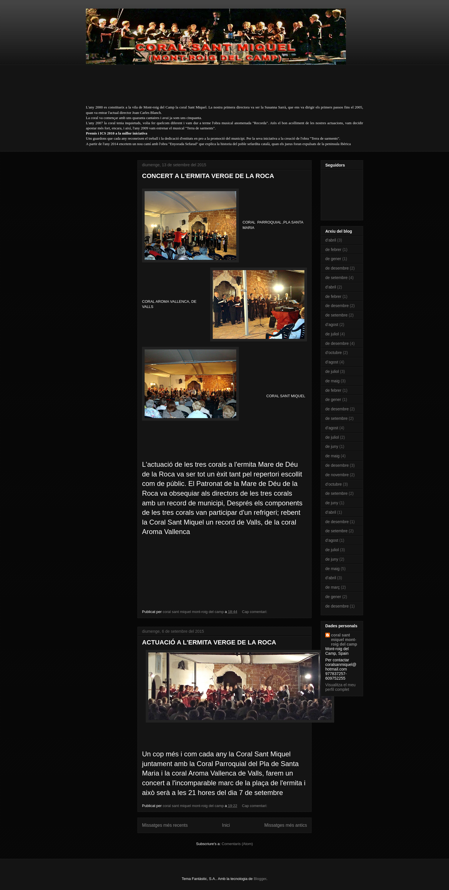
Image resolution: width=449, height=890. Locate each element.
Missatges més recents (165, 825)
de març (332, 587)
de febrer (333, 249)
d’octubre (333, 352)
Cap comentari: (255, 612)
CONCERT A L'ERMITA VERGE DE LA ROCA (208, 175)
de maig (332, 381)
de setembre (336, 277)
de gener (333, 258)
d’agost (331, 324)
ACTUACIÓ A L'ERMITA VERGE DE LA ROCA (209, 642)
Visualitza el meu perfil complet (340, 687)
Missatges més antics (285, 825)
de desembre (337, 268)
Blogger (260, 879)
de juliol (332, 334)
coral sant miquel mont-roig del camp (344, 639)
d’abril (330, 240)
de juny (331, 446)
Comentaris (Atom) (237, 844)
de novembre (337, 474)
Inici (226, 825)
